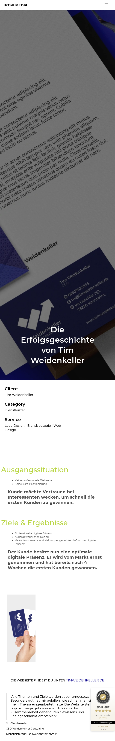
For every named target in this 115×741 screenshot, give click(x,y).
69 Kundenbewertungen (103, 722)
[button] (106, 5)
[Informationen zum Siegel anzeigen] (103, 727)
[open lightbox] (18, 625)
